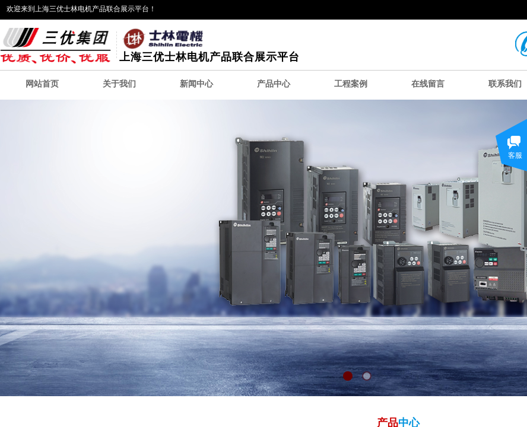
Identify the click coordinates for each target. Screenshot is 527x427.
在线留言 (428, 83)
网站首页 (42, 83)
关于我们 (119, 83)
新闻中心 (196, 83)
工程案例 (350, 83)
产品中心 (273, 83)
